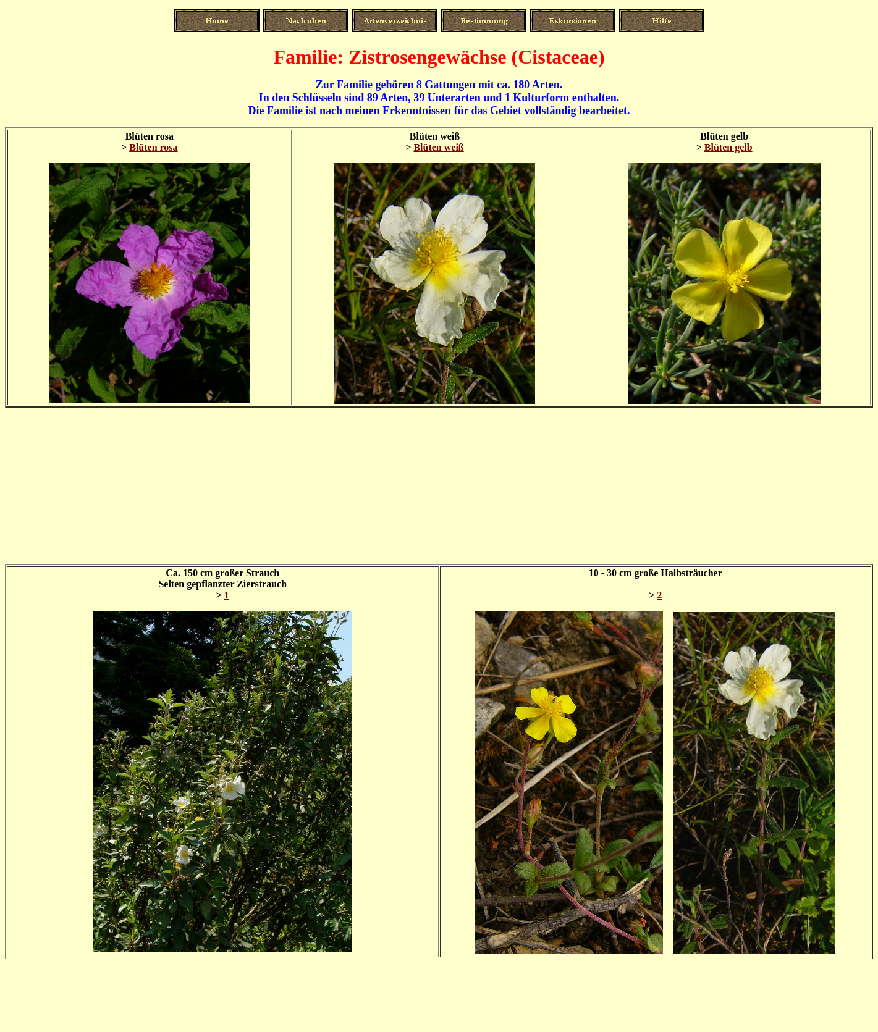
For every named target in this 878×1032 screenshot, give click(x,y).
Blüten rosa (153, 147)
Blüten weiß (438, 147)
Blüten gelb (728, 147)
